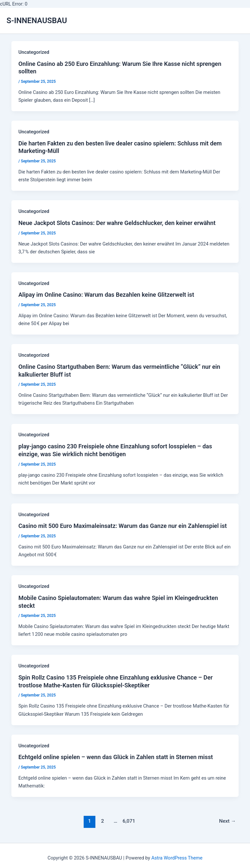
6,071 (128, 821)
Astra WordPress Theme (176, 858)
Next (227, 821)
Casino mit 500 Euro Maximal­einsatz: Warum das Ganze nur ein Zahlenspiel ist (122, 525)
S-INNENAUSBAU (37, 20)
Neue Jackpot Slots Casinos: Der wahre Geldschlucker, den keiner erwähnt (116, 222)
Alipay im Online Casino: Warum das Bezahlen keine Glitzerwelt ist (106, 294)
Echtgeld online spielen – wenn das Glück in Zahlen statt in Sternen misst (115, 757)
